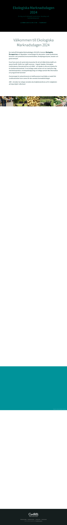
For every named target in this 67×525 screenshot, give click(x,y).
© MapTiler (55, 409)
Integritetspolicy (31, 519)
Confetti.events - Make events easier (33, 515)
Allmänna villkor (23, 519)
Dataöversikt (44, 519)
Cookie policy (38, 519)
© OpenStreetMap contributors (61, 409)
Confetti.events (39, 521)
